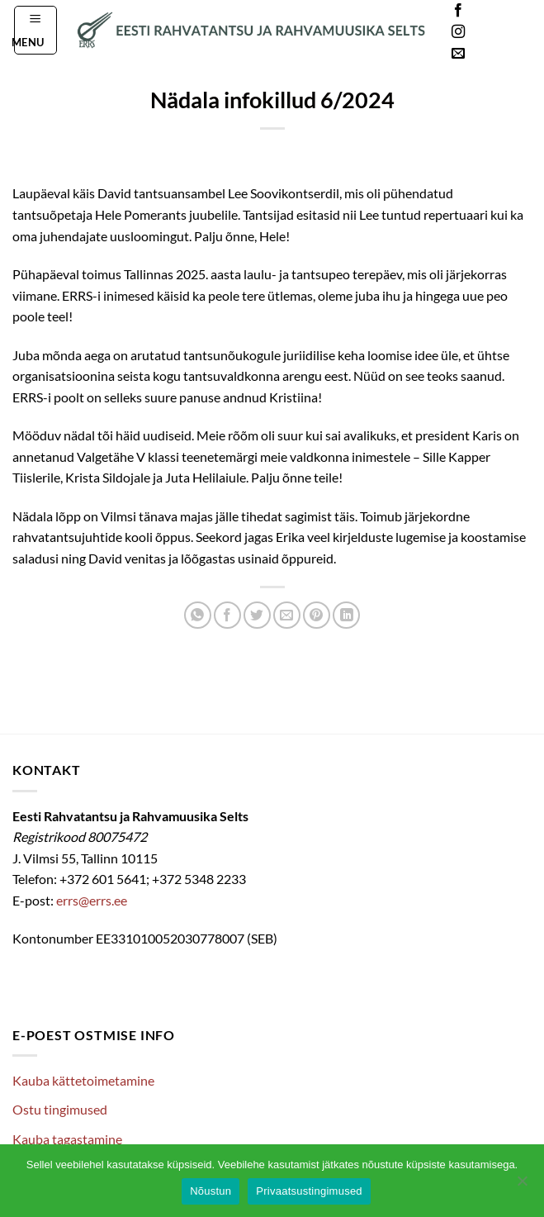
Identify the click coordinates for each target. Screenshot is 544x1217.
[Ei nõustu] (522, 1185)
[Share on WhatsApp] (197, 615)
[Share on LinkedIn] (346, 615)
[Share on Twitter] (257, 615)
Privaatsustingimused (309, 1191)
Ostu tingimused (59, 1109)
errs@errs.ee (91, 900)
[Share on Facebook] (227, 615)
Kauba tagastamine (67, 1139)
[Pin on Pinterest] (316, 615)
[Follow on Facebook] (458, 10)
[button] (36, 30)
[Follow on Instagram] (458, 32)
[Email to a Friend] (286, 615)
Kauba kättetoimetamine (83, 1080)
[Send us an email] (458, 53)
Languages (506, 32)
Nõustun (210, 1191)
